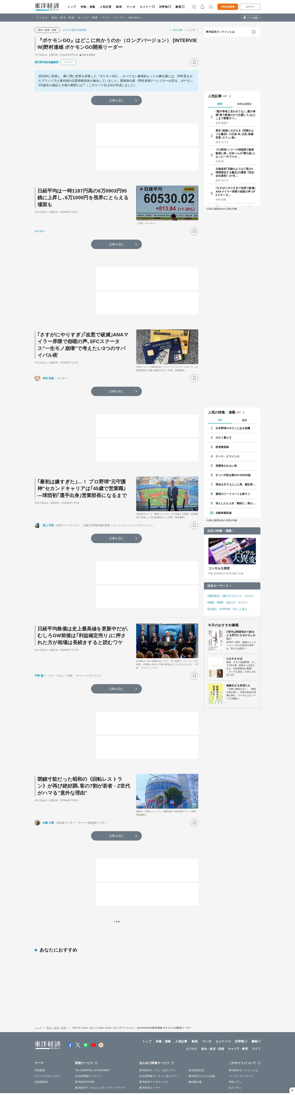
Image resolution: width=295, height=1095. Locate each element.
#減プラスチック (232, 595)
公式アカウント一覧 (117, 1067)
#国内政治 (213, 595)
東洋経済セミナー (149, 1046)
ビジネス (42, 17)
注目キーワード (218, 585)
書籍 (178, 6)
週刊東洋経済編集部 (47, 62)
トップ (71, 6)
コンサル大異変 (219, 568)
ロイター (40, 231)
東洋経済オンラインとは (220, 31)
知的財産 (107, 1075)
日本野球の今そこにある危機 (233, 428)
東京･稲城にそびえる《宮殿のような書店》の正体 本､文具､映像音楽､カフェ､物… (235, 134)
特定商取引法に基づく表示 (132, 1075)
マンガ (130, 6)
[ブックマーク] (194, 62)
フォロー (68, 62)
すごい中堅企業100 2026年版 (233, 475)
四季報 (163, 6)
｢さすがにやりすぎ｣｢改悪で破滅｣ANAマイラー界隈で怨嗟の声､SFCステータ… (235, 191)
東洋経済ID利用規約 (164, 1075)
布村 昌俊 (48, 378)
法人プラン (235, 1046)
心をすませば (234, 658)
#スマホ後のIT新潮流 (74, 30)
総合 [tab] (219, 103)
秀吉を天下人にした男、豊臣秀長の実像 (236, 484)
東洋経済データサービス (153, 1041)
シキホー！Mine (84, 1052)
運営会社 (78, 1067)
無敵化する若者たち (238, 685)
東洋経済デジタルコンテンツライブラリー (100, 1046)
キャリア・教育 (88, 17)
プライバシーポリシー (84, 1075)
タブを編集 (252, 17)
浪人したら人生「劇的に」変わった (236, 503)
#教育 (220, 602)
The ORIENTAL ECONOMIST (92, 1029)
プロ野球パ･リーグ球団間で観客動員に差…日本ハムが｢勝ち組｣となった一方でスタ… (235, 153)
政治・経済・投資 (63, 17)
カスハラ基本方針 (190, 1075)
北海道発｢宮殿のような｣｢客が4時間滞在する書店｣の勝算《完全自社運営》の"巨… (235, 172)
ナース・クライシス (227, 456)
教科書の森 (195, 1041)
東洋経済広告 (197, 1029)
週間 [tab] (244, 420)
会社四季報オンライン (88, 1035)
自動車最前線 (224, 512)
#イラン (243, 602)
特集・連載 (88, 6)
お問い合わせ (213, 1075)
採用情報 (95, 1067)
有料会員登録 (228, 6)
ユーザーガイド (238, 1052)
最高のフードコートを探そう (233, 493)
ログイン (250, 6)
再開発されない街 (226, 465)
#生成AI (212, 609)
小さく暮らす (224, 437)
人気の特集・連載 (221, 412)
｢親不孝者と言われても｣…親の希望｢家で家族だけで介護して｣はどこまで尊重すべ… (235, 115)
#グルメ (249, 595)
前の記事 (177, 30)
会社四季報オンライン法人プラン (159, 1035)
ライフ (106, 17)
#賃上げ (231, 602)
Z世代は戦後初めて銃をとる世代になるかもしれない (240, 635)
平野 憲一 (40, 675)
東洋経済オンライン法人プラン (157, 1029)
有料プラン (235, 1041)
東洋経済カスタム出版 (202, 1035)
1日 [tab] (220, 420)
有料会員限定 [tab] (244, 104)
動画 (119, 6)
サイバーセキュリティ (48, 1035)
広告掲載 (140, 1067)
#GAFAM (224, 609)
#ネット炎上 (240, 609)
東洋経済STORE (85, 1041)
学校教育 (40, 1029)
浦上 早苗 (48, 525)
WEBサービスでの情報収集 (51, 1075)
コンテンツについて (241, 1035)
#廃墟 (210, 602)
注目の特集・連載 (219, 530)
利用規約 (234, 1058)
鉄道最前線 (222, 446)
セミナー (145, 6)
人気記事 (106, 6)
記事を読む (116, 100)
